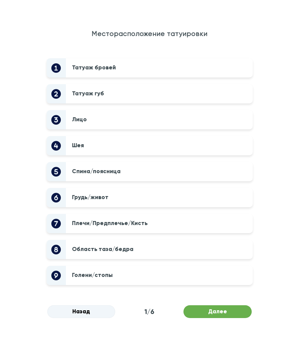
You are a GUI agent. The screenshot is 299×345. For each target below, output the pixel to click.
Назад (81, 311)
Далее (217, 311)
